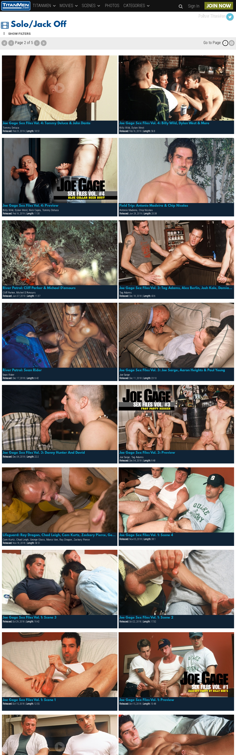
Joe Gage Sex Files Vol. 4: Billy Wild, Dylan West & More (164, 123)
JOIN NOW (219, 6)
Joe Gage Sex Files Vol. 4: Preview (30, 206)
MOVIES (69, 5)
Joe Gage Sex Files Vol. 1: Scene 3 (30, 618)
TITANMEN (45, 5)
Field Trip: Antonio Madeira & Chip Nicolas (153, 206)
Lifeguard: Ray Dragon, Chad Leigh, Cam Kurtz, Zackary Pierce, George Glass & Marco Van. (60, 535)
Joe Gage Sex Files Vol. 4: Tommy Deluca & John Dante (46, 123)
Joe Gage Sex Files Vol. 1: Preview (146, 700)
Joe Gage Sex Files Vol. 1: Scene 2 (146, 618)
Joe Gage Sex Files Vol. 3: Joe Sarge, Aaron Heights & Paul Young (172, 370)
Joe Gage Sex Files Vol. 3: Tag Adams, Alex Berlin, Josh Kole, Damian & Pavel (176, 288)
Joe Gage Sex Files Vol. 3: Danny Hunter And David (44, 453)
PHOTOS (112, 5)
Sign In (193, 6)
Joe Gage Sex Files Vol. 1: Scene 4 (146, 535)
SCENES (91, 5)
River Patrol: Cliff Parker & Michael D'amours (39, 288)
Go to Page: (212, 42)
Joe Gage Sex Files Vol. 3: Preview (147, 453)
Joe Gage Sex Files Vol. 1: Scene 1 (29, 700)
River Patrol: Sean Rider (22, 370)
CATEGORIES (136, 5)
